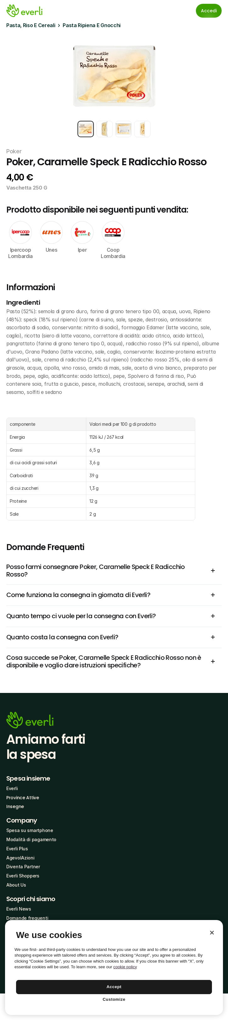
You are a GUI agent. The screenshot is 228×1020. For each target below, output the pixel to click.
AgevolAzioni (20, 857)
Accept (114, 986)
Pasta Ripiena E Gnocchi (92, 25)
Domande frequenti (27, 918)
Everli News (18, 909)
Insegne (15, 806)
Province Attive (22, 797)
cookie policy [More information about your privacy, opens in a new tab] (125, 966)
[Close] (212, 933)
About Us (16, 885)
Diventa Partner (23, 866)
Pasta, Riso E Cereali (30, 25)
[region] (114, 967)
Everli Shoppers (22, 875)
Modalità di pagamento (31, 839)
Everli (12, 788)
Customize (114, 999)
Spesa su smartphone (29, 830)
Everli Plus (17, 848)
